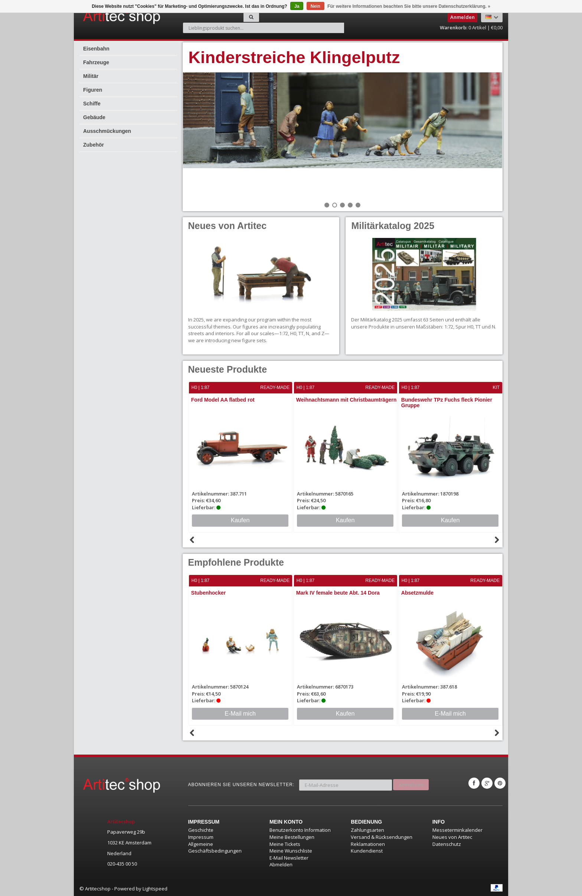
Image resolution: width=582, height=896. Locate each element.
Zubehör (93, 145)
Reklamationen (368, 843)
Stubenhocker (209, 592)
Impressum (200, 836)
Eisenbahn (96, 49)
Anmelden (411, 782)
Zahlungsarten (367, 829)
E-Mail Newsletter (288, 857)
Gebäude (94, 117)
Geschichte (200, 829)
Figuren (92, 90)
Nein (315, 6)
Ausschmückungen (107, 131)
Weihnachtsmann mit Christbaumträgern (347, 400)
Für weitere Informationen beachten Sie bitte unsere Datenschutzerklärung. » (408, 6)
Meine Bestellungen (291, 836)
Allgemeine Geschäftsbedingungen (215, 846)
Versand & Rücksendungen (381, 836)
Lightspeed (155, 887)
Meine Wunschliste (290, 850)
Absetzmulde (418, 592)
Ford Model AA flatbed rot (223, 400)
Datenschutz (446, 843)
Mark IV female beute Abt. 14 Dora (338, 592)
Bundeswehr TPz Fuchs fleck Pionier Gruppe (447, 402)
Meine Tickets (284, 843)
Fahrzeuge (96, 62)
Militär (90, 76)
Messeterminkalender (457, 829)
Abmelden (280, 863)
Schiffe (92, 104)
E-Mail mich (240, 713)
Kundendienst (367, 850)
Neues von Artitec (452, 836)
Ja (296, 6)
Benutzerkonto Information (300, 829)
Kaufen (240, 520)
